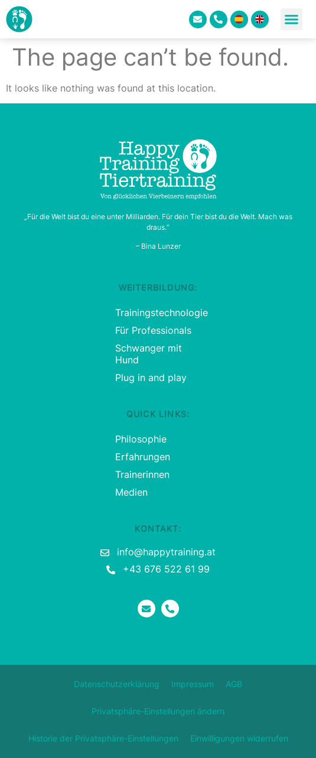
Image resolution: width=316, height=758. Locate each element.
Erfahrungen (142, 457)
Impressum (192, 684)
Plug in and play (151, 377)
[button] (292, 19)
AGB (234, 684)
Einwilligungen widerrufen (239, 738)
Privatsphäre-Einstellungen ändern (158, 711)
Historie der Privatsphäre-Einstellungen (103, 738)
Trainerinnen (142, 474)
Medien (131, 492)
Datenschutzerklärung (116, 684)
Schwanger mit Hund (148, 354)
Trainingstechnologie (158, 312)
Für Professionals (153, 330)
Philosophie (141, 439)
